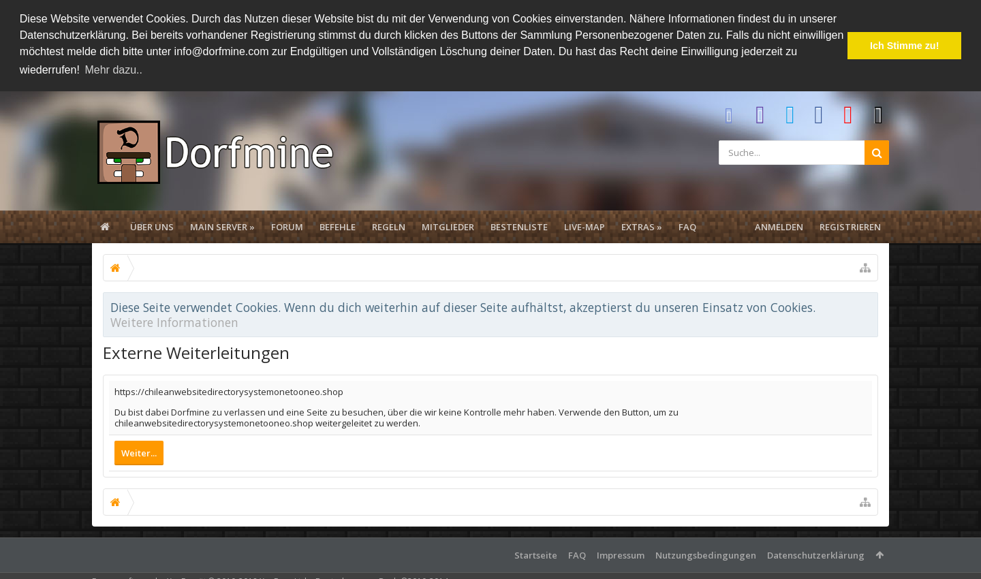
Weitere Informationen (174, 321)
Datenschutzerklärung (816, 554)
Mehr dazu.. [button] (113, 70)
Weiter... (139, 451)
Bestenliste (519, 225)
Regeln (388, 225)
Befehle (338, 225)
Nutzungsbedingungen (705, 554)
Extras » (641, 225)
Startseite (535, 554)
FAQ (687, 225)
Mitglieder (448, 225)
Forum (287, 225)
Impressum (620, 554)
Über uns (152, 225)
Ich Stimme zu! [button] (904, 45)
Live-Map (584, 225)
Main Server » (222, 225)
